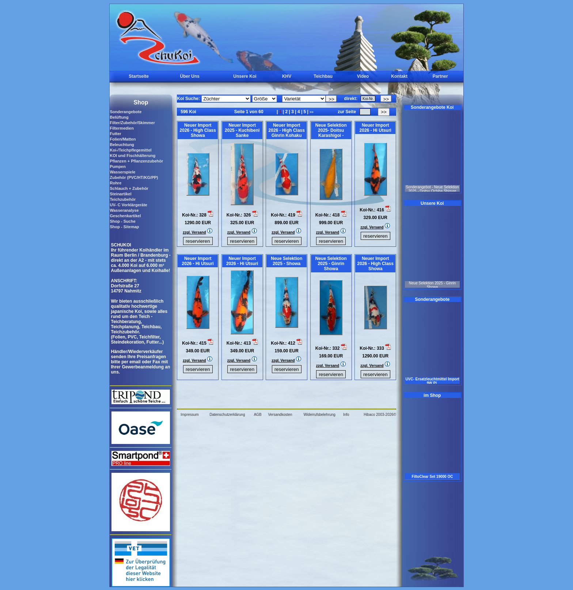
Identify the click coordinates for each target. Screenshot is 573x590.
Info (346, 415)
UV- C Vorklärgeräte (128, 205)
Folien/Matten (123, 139)
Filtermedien (121, 128)
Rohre (115, 183)
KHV (286, 76)
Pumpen (117, 166)
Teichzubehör (123, 199)
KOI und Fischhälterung (132, 155)
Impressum (189, 415)
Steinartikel (120, 194)
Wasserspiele (122, 172)
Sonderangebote (125, 112)
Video (363, 76)
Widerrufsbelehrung (319, 415)
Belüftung (119, 117)
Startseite (139, 76)
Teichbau (323, 76)
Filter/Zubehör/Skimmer (132, 122)
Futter (115, 133)
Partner (440, 76)
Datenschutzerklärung (227, 415)
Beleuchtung (122, 144)
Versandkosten (280, 415)
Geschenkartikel (125, 216)
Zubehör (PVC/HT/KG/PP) (134, 177)
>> (312, 112)
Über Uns (190, 76)
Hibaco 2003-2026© (380, 415)
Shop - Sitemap (124, 227)
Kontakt (399, 76)
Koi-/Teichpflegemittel (130, 150)
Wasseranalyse (124, 210)
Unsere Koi (244, 76)
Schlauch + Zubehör (129, 188)
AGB (258, 415)
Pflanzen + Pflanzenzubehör (136, 161)
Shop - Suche (122, 221)
